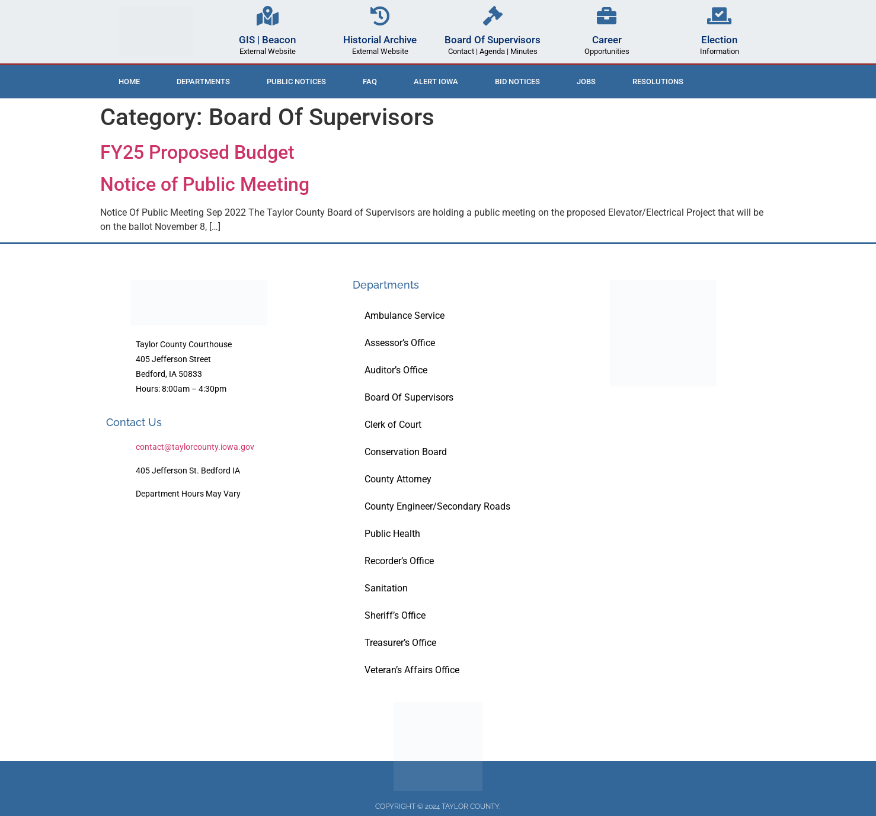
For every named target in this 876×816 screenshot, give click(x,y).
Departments (203, 81)
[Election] (719, 15)
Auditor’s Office (396, 370)
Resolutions (657, 81)
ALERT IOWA (436, 81)
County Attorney (398, 479)
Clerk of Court (393, 424)
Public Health (392, 533)
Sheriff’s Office (395, 615)
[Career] (606, 15)
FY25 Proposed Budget (197, 152)
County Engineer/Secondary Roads (437, 506)
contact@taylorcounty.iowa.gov (195, 447)
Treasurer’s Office (400, 642)
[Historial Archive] (380, 15)
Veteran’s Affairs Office (412, 670)
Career (607, 40)
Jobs (586, 81)
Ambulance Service (405, 315)
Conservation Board (406, 451)
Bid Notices (517, 81)
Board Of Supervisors (493, 40)
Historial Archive (380, 40)
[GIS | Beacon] (267, 15)
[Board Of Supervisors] (493, 15)
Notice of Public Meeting (204, 184)
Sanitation (386, 588)
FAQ (370, 81)
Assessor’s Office (400, 342)
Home (129, 81)
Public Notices (296, 81)
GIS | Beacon (267, 40)
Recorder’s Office (399, 561)
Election (719, 40)
